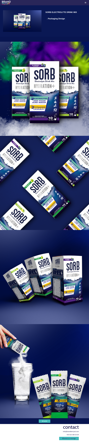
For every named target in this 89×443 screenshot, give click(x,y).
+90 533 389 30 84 (72, 435)
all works (44, 421)
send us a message (69, 438)
